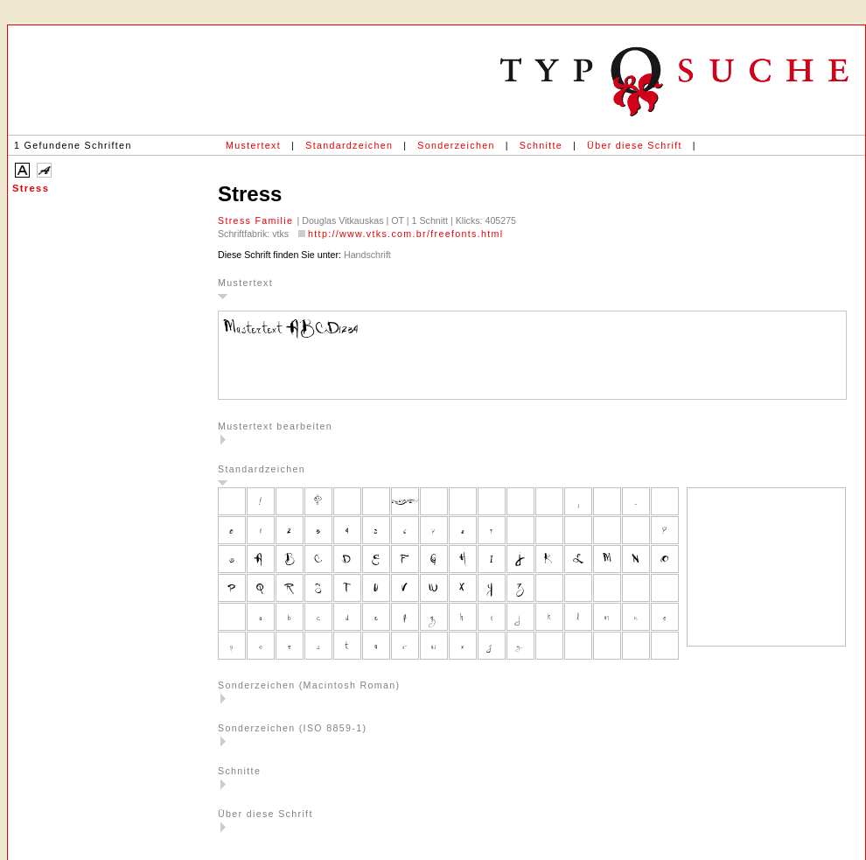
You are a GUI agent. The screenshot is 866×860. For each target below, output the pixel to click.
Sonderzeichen (455, 145)
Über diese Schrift (634, 145)
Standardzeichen (349, 145)
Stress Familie (257, 220)
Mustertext (253, 145)
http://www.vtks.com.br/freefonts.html (405, 233)
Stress (30, 188)
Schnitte (541, 145)
